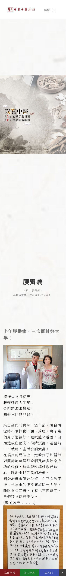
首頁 (26, 268)
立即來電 (9, 572)
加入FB (49, 572)
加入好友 (29, 572)
